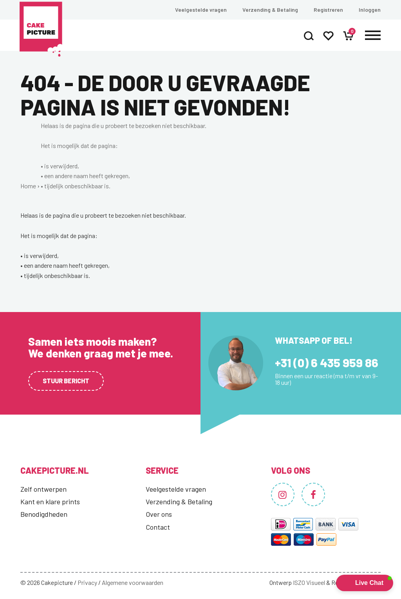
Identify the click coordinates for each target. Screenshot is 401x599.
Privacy (87, 582)
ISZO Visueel (309, 582)
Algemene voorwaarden (132, 582)
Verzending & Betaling (270, 9)
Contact (158, 527)
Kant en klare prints (50, 501)
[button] (364, 583)
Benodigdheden (43, 514)
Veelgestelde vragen (201, 9)
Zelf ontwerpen (43, 489)
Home (28, 185)
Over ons (159, 514)
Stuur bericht (66, 380)
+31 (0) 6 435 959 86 (326, 362)
